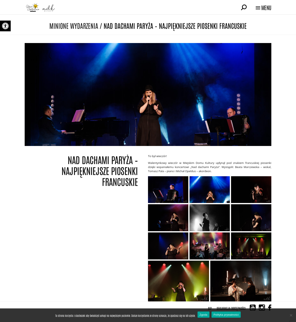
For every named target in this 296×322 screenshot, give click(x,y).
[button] (5, 26)
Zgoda (203, 314)
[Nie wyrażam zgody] (291, 315)
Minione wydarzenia (73, 25)
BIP (210, 308)
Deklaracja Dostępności (231, 308)
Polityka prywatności (226, 314)
